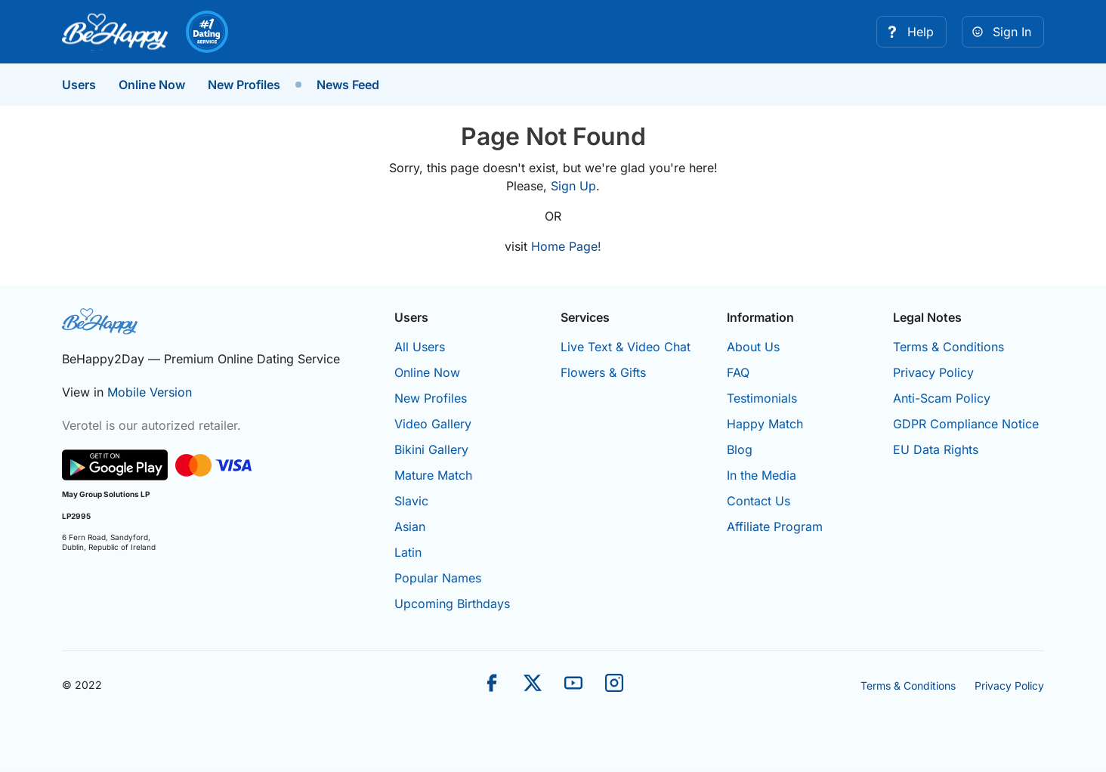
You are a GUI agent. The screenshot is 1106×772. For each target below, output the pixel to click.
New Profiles (244, 84)
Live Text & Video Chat (625, 346)
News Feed (348, 84)
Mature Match (433, 475)
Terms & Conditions (948, 346)
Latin (408, 552)
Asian (409, 526)
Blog (739, 449)
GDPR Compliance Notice (966, 423)
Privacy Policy (933, 372)
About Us (753, 346)
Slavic (411, 500)
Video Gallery (432, 423)
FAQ (738, 372)
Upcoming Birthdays (452, 603)
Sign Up (573, 185)
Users (79, 84)
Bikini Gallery (431, 449)
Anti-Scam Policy (941, 398)
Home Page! (566, 246)
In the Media (761, 475)
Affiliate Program (775, 526)
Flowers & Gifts (603, 372)
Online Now (152, 84)
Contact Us (758, 500)
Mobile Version (149, 392)
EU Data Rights (935, 449)
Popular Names (437, 577)
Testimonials (762, 398)
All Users (419, 346)
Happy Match (765, 423)
